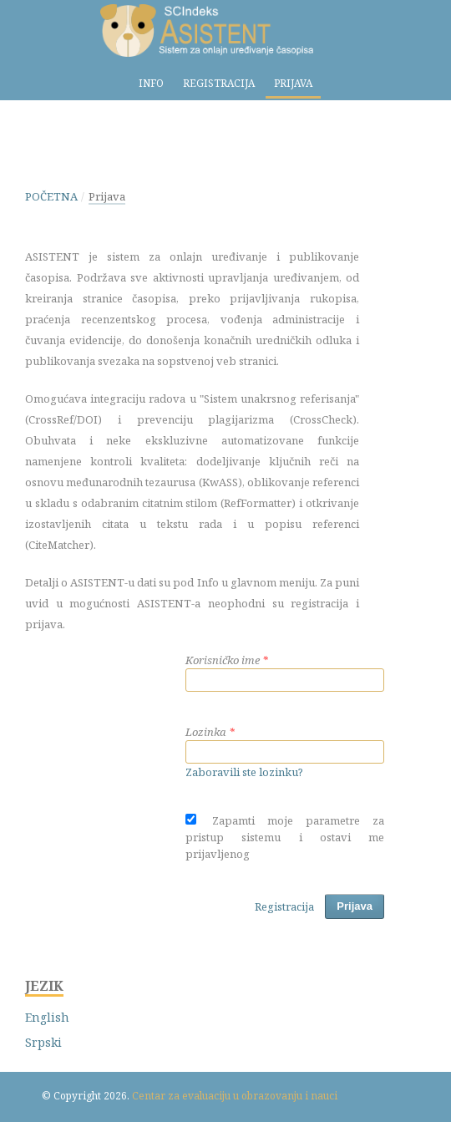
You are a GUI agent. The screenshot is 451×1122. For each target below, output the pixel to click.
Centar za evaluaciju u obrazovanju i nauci (234, 1096)
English (47, 1017)
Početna (51, 196)
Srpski (43, 1042)
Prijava (293, 83)
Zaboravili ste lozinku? (244, 771)
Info (151, 83)
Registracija (219, 83)
